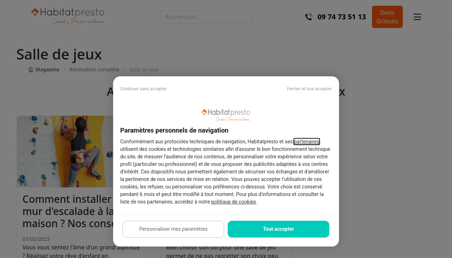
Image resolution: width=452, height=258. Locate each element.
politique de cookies (233, 202)
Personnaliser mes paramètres (173, 229)
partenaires (307, 141)
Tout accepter (278, 229)
